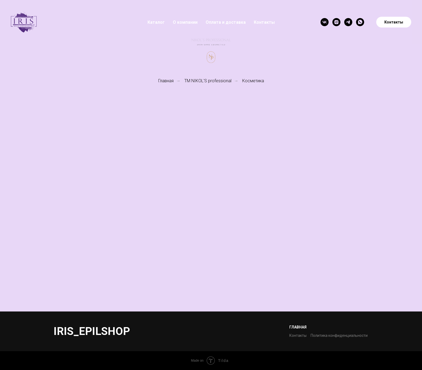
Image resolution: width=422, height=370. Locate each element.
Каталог (156, 22)
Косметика (253, 80)
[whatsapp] (360, 22)
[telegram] (348, 22)
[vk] (325, 22)
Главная (166, 80)
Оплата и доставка (226, 22)
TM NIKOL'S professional (207, 80)
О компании (185, 22)
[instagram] (336, 22)
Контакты (264, 22)
